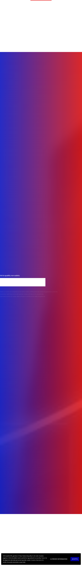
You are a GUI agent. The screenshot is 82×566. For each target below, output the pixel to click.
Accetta (75, 559)
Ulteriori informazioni (58, 559)
